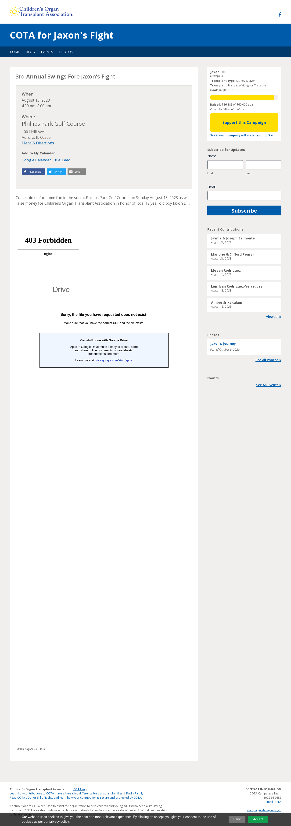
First (210, 173)
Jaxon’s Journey (223, 343)
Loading (104, 510)
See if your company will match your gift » (241, 135)
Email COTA (273, 802)
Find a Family (134, 793)
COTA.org (80, 789)
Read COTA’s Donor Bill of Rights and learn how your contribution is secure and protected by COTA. (76, 798)
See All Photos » (268, 360)
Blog (30, 52)
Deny (237, 819)
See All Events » (268, 385)
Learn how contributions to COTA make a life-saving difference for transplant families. (66, 793)
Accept (258, 819)
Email (211, 187)
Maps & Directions (38, 143)
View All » (273, 316)
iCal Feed (62, 160)
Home (15, 52)
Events (47, 52)
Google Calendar (36, 160)
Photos (66, 52)
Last (248, 173)
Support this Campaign (244, 122)
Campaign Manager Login (264, 810)
